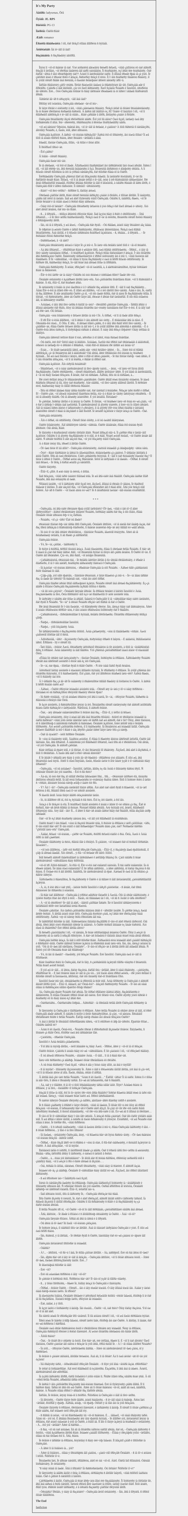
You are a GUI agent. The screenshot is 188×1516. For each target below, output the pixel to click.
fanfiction (41, 1507)
